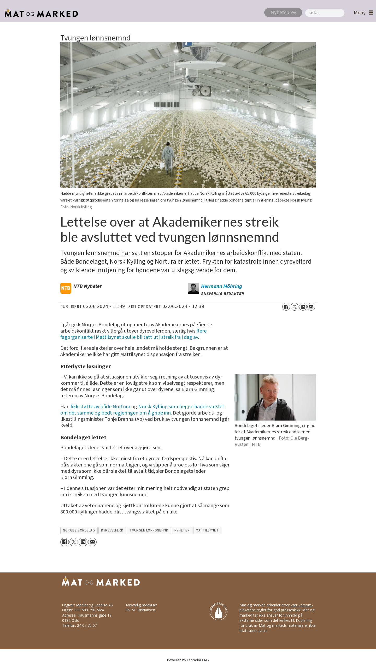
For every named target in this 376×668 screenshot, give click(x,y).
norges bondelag (79, 530)
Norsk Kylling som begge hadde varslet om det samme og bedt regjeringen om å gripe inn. (142, 410)
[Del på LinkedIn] (303, 307)
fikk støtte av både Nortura (100, 406)
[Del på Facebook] (286, 307)
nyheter (182, 530)
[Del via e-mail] (311, 307)
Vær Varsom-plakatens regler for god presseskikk (276, 607)
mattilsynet (207, 530)
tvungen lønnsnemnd (149, 530)
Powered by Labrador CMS (188, 660)
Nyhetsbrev (283, 12)
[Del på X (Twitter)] (294, 307)
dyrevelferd (112, 530)
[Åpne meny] (362, 13)
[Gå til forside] (40, 12)
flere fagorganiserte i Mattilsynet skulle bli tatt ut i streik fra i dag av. (133, 334)
